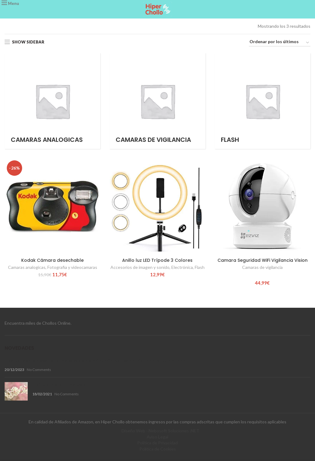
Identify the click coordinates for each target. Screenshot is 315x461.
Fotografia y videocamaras (72, 267)
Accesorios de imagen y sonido (139, 267)
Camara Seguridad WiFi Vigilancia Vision (262, 260)
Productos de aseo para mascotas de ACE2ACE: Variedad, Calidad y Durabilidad (96, 361)
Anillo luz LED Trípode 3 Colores (157, 260)
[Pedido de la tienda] (279, 43)
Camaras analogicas (27, 267)
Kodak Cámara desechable (52, 260)
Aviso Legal (157, 436)
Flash (200, 267)
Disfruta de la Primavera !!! (62, 385)
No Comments (39, 369)
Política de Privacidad (157, 442)
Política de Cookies (157, 448)
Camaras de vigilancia (262, 267)
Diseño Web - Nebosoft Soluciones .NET (160, 430)
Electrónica (182, 267)
